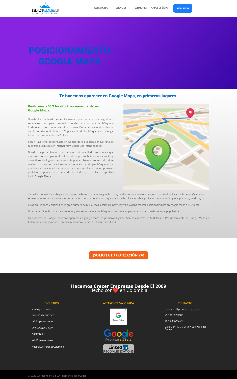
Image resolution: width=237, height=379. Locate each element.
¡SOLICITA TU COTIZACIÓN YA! (118, 255)
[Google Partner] (118, 324)
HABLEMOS (183, 8)
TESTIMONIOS (140, 8)
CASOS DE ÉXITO (159, 8)
